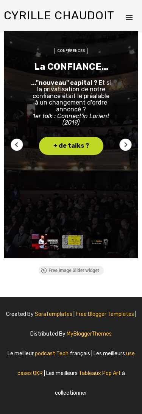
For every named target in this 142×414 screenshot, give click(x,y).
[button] (16, 145)
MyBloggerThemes (89, 334)
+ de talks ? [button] (71, 145)
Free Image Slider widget (70, 270)
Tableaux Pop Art (100, 373)
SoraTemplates (53, 314)
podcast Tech (52, 353)
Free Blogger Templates (105, 314)
